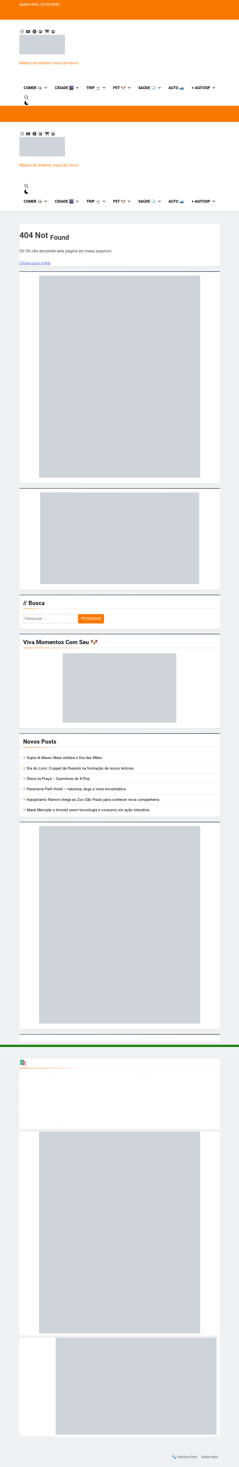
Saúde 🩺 (147, 88)
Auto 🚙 (176, 88)
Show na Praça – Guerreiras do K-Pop (58, 778)
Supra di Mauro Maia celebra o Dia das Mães (65, 757)
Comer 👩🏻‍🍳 (33, 88)
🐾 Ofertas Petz (184, 1457)
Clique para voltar (35, 263)
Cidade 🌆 (64, 88)
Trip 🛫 (93, 88)
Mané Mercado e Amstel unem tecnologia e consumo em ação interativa (88, 810)
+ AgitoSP (201, 88)
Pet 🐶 (119, 88)
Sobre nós (209, 1457)
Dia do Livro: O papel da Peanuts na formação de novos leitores (80, 768)
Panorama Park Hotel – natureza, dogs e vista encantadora (76, 789)
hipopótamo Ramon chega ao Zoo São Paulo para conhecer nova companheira (93, 799)
